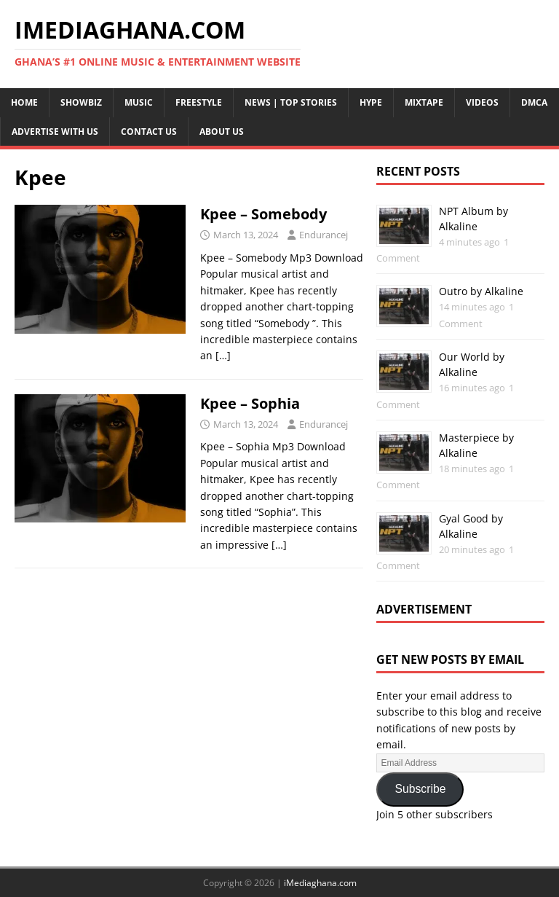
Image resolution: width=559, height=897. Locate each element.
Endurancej (323, 234)
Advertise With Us (55, 131)
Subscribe (420, 789)
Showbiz (81, 102)
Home (24, 102)
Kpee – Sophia (250, 403)
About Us (221, 131)
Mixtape (424, 102)
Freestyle (198, 102)
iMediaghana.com (320, 883)
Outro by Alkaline (481, 291)
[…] (223, 355)
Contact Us (149, 131)
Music (138, 102)
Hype (371, 102)
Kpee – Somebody (263, 214)
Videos (482, 102)
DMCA (534, 102)
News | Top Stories (291, 102)
